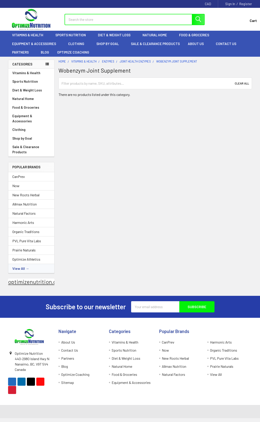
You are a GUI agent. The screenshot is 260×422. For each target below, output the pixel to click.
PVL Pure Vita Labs (26, 244)
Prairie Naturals (24, 253)
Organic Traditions (25, 235)
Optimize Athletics (26, 263)
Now (16, 189)
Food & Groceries (196, 39)
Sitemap (67, 386)
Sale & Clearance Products (155, 47)
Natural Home (157, 39)
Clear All (242, 87)
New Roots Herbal (25, 198)
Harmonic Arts (23, 226)
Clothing (78, 47)
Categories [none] (22, 68)
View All (18, 272)
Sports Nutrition (72, 39)
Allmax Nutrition (24, 208)
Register (245, 4)
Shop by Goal (109, 47)
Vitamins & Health (29, 39)
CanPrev (18, 180)
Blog (45, 56)
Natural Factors (24, 217)
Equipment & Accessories (36, 47)
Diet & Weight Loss (116, 39)
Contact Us (226, 47)
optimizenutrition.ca (33, 285)
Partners (22, 56)
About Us (198, 47)
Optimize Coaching (73, 56)
